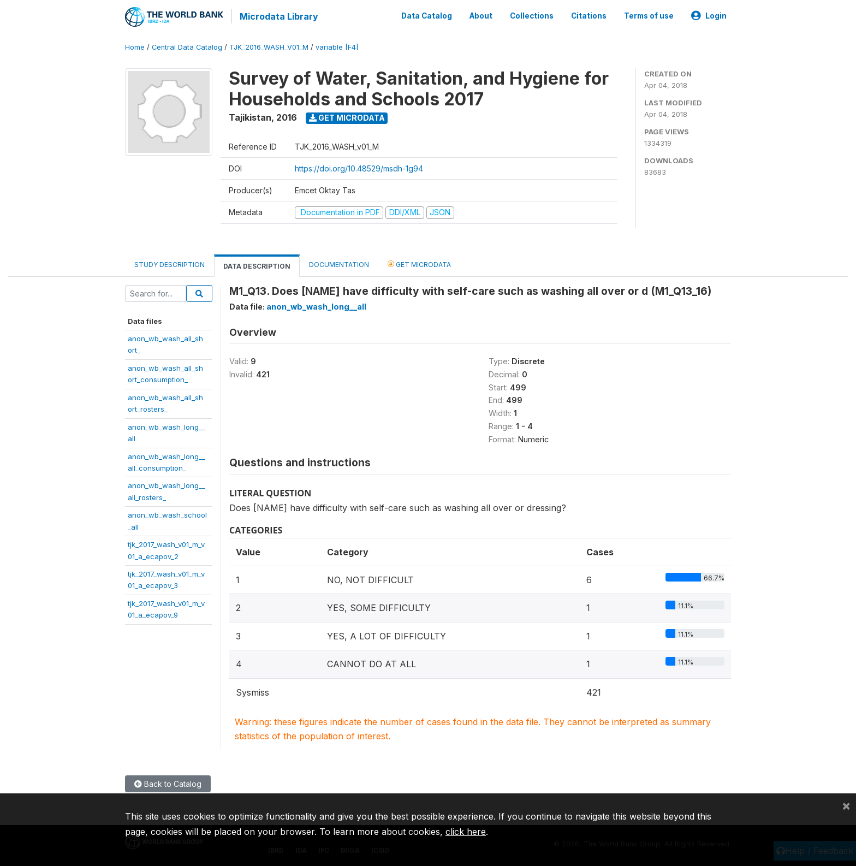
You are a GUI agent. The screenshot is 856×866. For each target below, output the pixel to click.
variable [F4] (337, 46)
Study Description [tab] (169, 263)
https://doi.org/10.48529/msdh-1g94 (359, 167)
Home (135, 46)
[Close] (846, 805)
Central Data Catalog (187, 46)
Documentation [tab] (339, 263)
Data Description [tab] (256, 265)
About (480, 15)
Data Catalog (426, 15)
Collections (532, 15)
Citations (589, 15)
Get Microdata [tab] (419, 263)
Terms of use (649, 15)
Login (709, 15)
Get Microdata (347, 116)
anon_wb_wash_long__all (316, 305)
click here (465, 831)
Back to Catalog (167, 782)
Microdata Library (278, 16)
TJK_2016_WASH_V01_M (268, 46)
